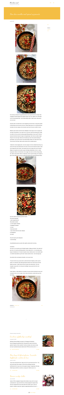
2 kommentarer (14, 370)
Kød (48, 30)
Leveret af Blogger (32, 392)
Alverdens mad (14, 3)
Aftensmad (48, 29)
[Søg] (50, 3)
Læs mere (37, 349)
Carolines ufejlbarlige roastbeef (20, 336)
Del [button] (48, 24)
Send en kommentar (15, 349)
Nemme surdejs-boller (17, 376)
